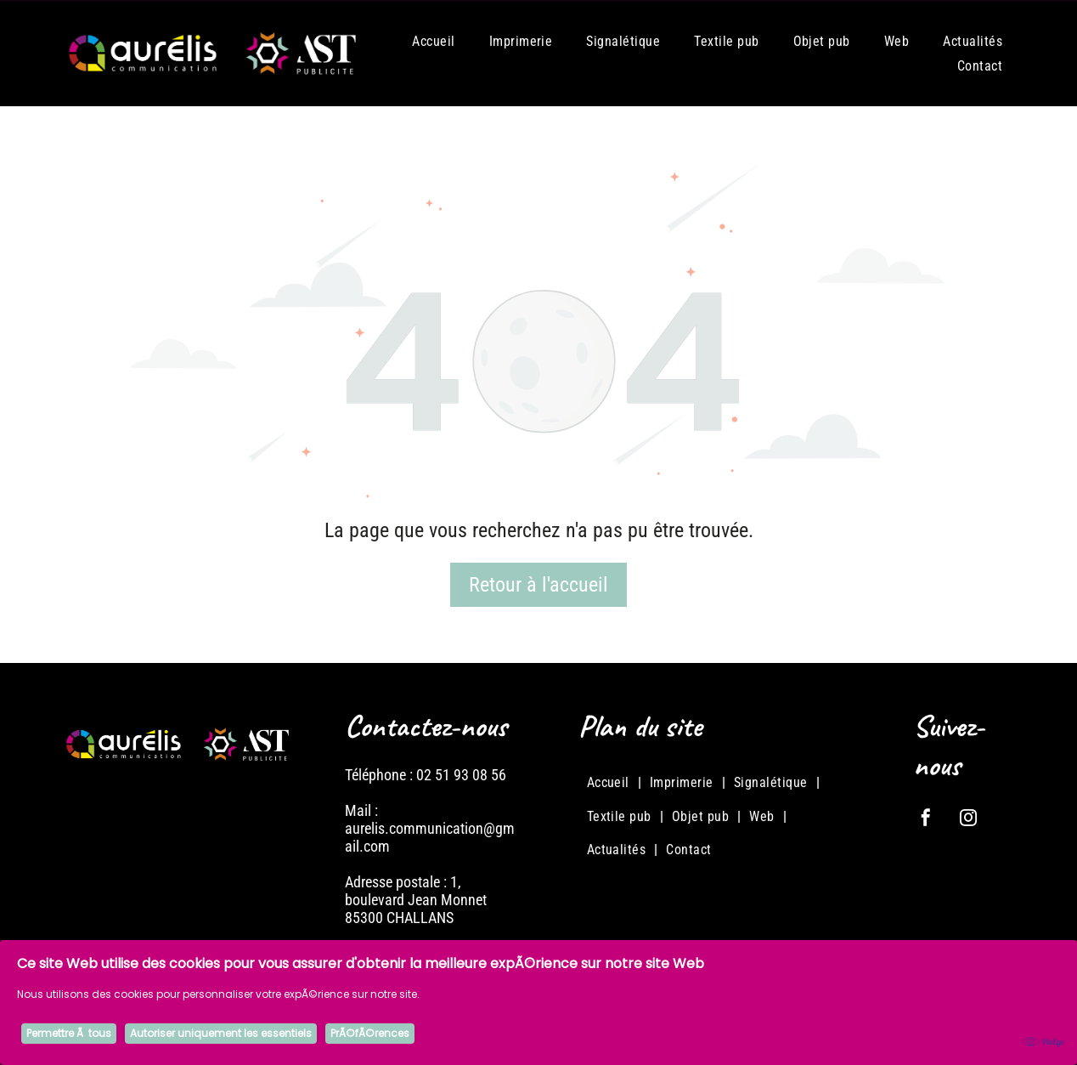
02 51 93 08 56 (461, 775)
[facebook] (926, 820)
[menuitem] (433, 41)
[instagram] (968, 820)
